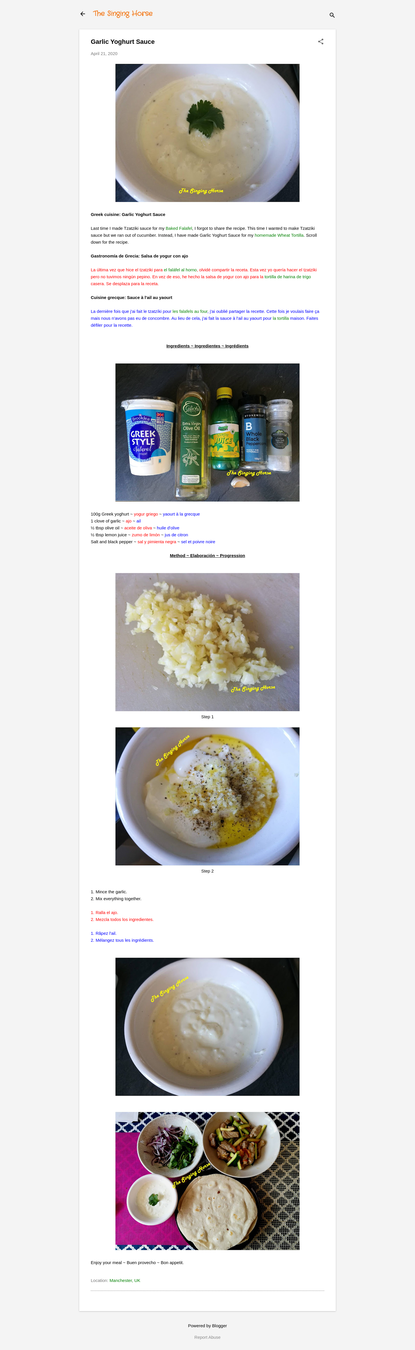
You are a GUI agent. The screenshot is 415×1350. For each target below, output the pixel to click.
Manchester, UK (125, 1280)
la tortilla (280, 318)
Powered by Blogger (207, 1325)
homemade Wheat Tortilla (279, 235)
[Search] (332, 16)
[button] (320, 42)
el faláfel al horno (180, 269)
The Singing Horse (122, 14)
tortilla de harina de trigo (288, 276)
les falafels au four (190, 311)
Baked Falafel (179, 228)
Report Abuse (208, 1337)
